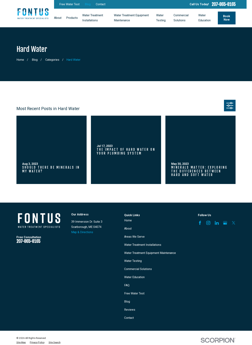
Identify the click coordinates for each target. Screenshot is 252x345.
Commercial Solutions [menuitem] (181, 18)
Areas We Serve (134, 236)
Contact (100, 4)
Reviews (129, 309)
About (128, 228)
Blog (88, 4)
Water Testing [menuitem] (161, 18)
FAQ (126, 285)
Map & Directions (82, 232)
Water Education (134, 277)
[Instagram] (208, 223)
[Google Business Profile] (225, 223)
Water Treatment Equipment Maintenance (150, 253)
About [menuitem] (57, 18)
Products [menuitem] (72, 18)
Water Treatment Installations (142, 245)
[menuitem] (21, 342)
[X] (234, 223)
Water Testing (133, 261)
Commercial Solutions (138, 269)
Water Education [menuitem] (204, 18)
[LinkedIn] (217, 223)
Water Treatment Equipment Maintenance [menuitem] (131, 18)
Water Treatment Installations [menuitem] (92, 18)
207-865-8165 (224, 4)
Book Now (226, 17)
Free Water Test (69, 4)
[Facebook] (200, 223)
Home (128, 220)
